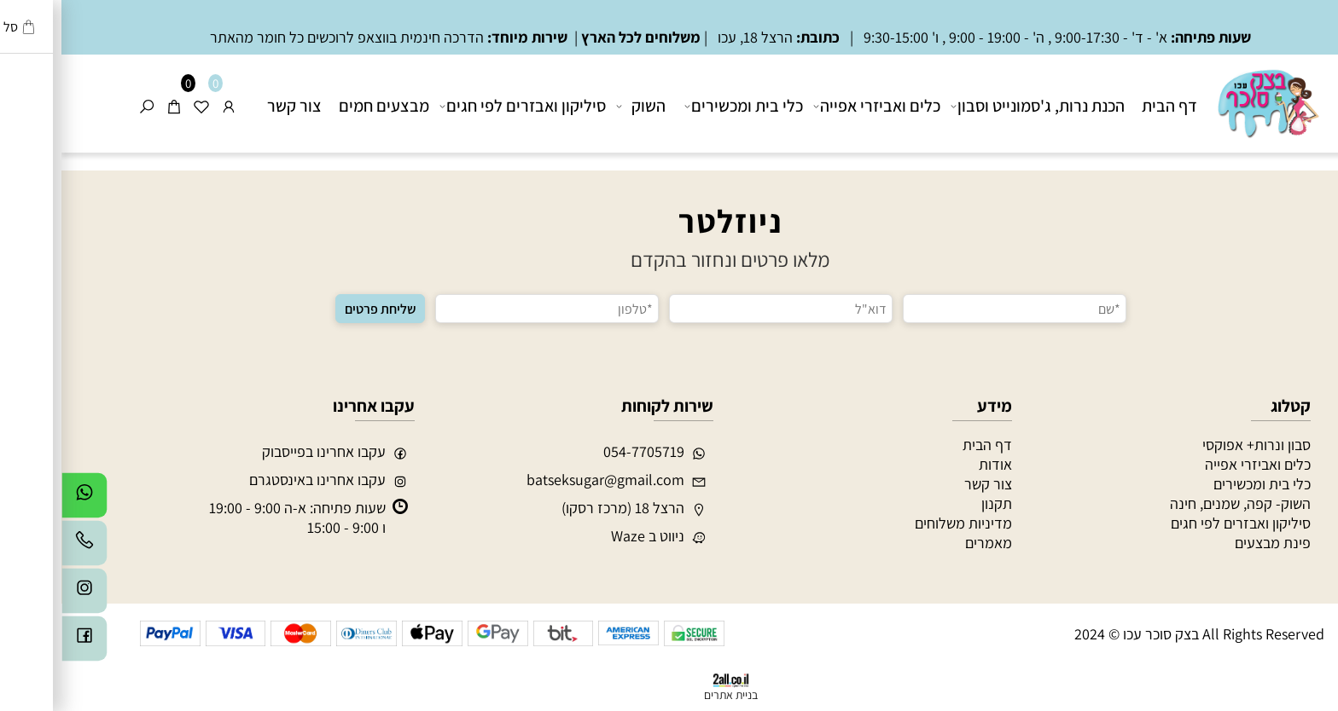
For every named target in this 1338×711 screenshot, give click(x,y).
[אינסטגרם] (23, 595)
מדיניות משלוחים (902, 523)
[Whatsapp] (23, 499)
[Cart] (112, 106)
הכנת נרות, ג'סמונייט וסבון (978, 106)
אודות (934, 464)
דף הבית (1108, 106)
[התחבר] (167, 106)
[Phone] (23, 547)
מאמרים (927, 542)
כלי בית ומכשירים (684, 106)
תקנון (935, 503)
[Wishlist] (139, 106)
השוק (581, 106)
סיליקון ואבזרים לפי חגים (462, 106)
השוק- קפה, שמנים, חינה (1178, 503)
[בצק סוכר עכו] (1205, 101)
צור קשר (233, 106)
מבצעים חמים (322, 106)
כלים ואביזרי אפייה (817, 106)
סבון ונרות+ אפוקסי (1195, 444)
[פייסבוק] (23, 643)
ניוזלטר (669, 220)
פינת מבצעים (1211, 542)
